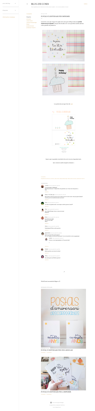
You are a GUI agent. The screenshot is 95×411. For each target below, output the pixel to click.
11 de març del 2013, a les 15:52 (53, 226)
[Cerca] (85, 4)
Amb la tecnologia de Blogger (57, 402)
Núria (46, 217)
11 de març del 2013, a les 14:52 (53, 217)
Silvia (46, 202)
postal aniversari (30, 26)
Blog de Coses (40, 3)
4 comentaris (49, 352)
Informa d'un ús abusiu (9, 17)
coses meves (29, 20)
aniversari (28, 19)
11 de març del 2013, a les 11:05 (60, 194)
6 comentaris (49, 394)
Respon (46, 191)
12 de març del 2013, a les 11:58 (54, 249)
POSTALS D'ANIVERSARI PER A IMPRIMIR (56, 392)
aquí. (72, 104)
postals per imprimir (31, 27)
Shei (46, 209)
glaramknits (47, 233)
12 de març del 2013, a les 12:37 (54, 255)
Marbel (46, 249)
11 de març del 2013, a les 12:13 (53, 202)
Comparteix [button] (29, 13)
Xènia (46, 226)
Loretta (46, 185)
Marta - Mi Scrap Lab (49, 194)
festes (27, 24)
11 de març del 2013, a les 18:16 (56, 232)
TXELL (46, 255)
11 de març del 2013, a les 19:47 (57, 238)
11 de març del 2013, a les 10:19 (54, 185)
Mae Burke (62, 405)
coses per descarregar (31, 22)
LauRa (50, 238)
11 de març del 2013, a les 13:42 (53, 209)
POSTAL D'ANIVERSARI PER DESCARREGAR (57, 350)
